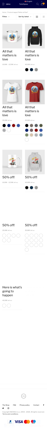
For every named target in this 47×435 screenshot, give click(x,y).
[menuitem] (5, 405)
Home (4, 12)
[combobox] (25, 17)
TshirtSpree (23, 4)
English (28, 1)
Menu (8, 4)
